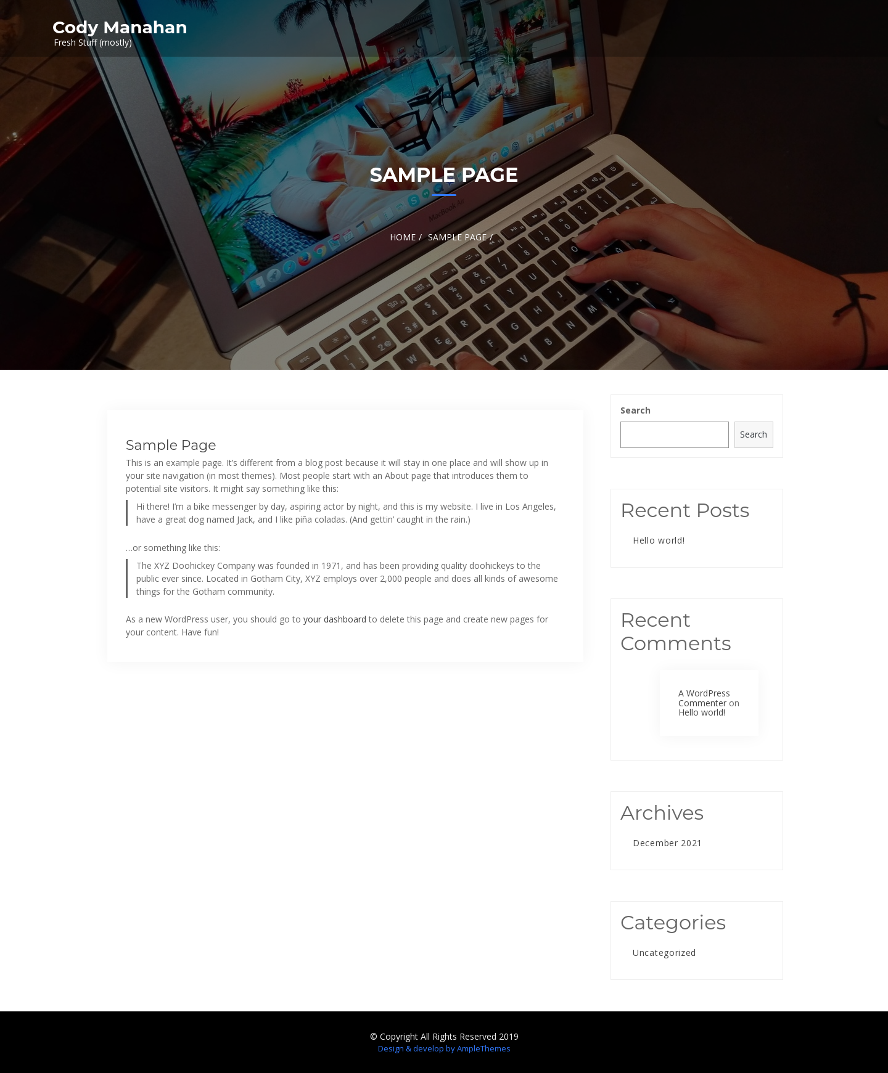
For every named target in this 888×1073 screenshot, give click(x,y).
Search (635, 410)
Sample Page (171, 445)
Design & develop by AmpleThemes (444, 1048)
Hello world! (658, 540)
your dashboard (334, 619)
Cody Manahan (119, 27)
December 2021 (667, 843)
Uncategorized (664, 952)
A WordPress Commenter (704, 697)
